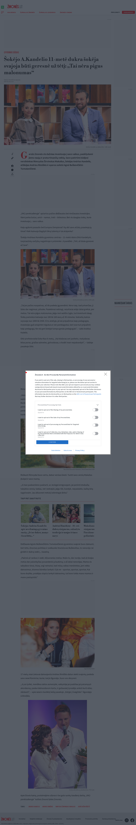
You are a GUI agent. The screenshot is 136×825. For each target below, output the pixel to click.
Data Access (68, 451)
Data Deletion (55, 451)
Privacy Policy (80, 451)
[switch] (95, 409)
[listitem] (68, 404)
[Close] (106, 374)
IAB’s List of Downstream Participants (89, 394)
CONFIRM (52, 442)
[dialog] (68, 412)
